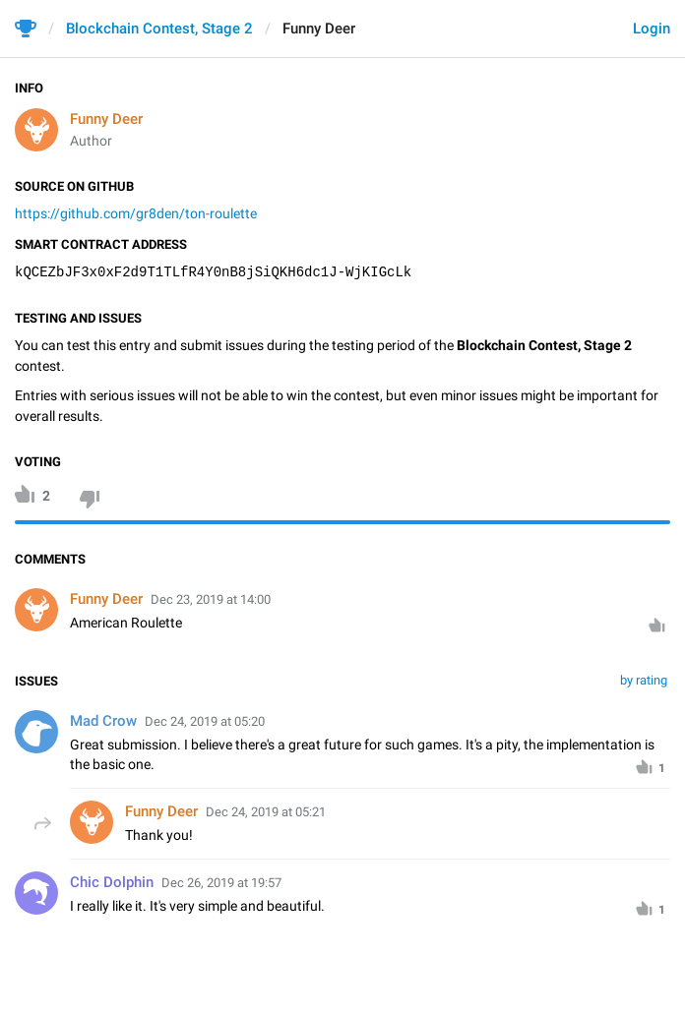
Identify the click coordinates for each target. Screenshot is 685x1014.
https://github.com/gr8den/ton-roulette (136, 213)
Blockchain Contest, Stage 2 (159, 28)
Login (651, 28)
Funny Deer (106, 119)
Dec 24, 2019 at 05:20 (205, 721)
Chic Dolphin (112, 882)
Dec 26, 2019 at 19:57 (221, 882)
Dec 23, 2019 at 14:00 (211, 599)
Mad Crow (103, 721)
